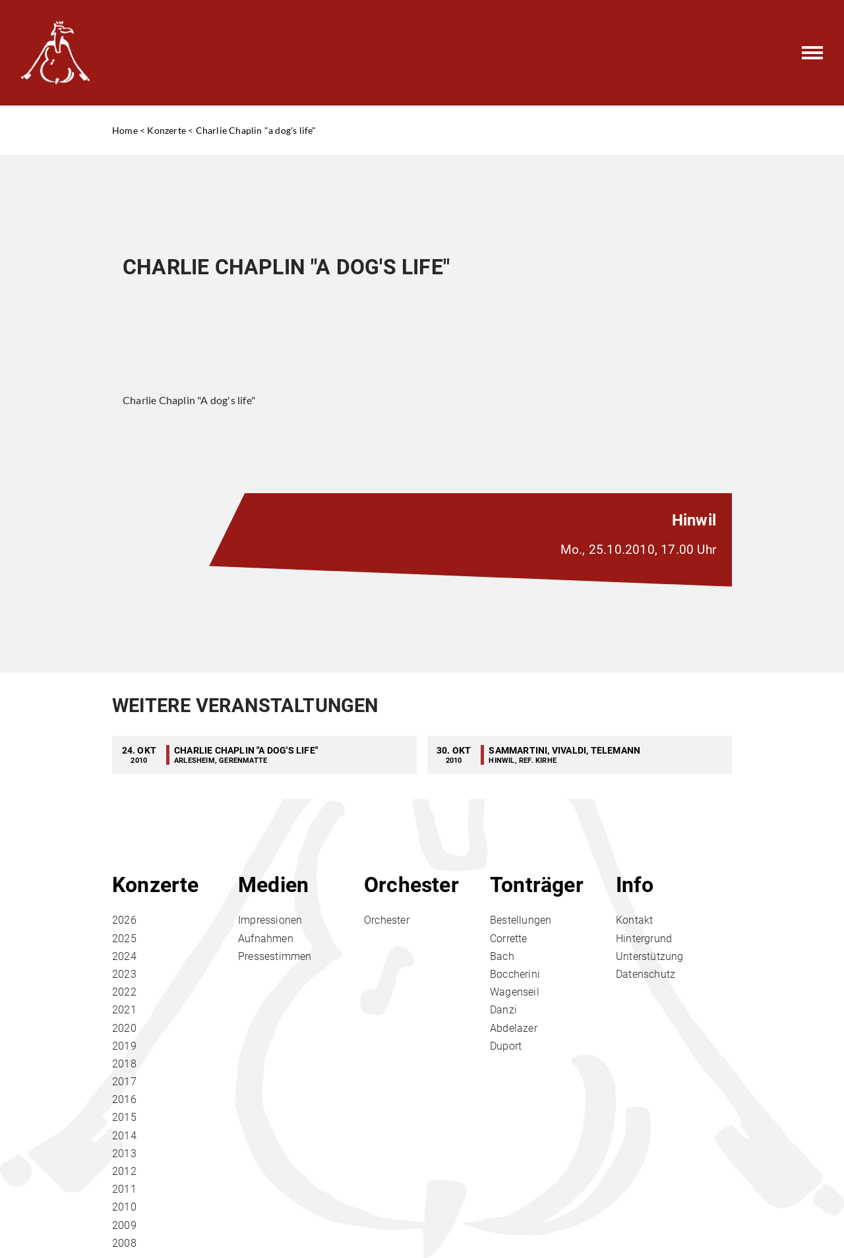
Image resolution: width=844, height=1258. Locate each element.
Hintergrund (644, 938)
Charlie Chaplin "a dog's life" (256, 130)
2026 (124, 920)
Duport (506, 1046)
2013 (124, 1153)
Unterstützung (650, 956)
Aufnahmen (265, 938)
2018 (124, 1064)
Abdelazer (513, 1028)
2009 (124, 1225)
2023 (124, 974)
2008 (124, 1243)
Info (634, 884)
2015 (124, 1117)
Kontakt (634, 920)
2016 (124, 1099)
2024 (124, 956)
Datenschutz (645, 974)
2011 (124, 1189)
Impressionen (270, 920)
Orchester (411, 884)
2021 (124, 1009)
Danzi (503, 1009)
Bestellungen (520, 920)
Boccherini (515, 974)
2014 (124, 1135)
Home (125, 130)
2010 (124, 1207)
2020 (124, 1028)
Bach (502, 956)
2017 (124, 1081)
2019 (124, 1046)
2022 (124, 992)
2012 (124, 1171)
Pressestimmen (275, 956)
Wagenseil (514, 992)
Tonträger (537, 884)
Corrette (509, 938)
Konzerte (166, 130)
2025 (124, 938)
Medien (273, 884)
